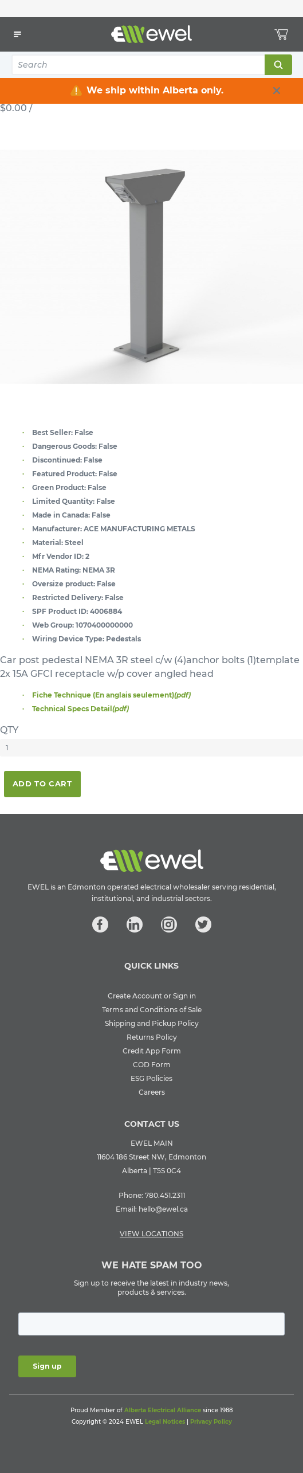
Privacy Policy (211, 1421)
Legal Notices (165, 1421)
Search (278, 64)
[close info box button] (276, 90)
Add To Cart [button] (42, 783)
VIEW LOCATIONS (151, 1233)
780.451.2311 (165, 1195)
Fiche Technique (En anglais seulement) (111, 695)
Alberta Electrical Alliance (162, 1410)
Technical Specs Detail (80, 708)
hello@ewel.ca (163, 1209)
